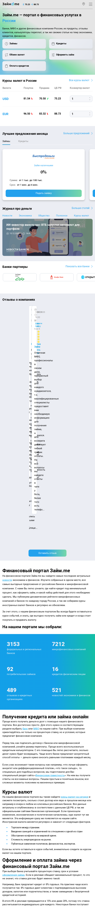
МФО (36, 526)
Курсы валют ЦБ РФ (12, 795)
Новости (7, 215)
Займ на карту (56, 799)
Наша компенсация (59, 775)
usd (6, 99)
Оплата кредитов (10, 821)
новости (7, 377)
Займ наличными (43, 165)
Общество (44, 215)
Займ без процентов (59, 812)
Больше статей (80, 208)
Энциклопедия (9, 787)
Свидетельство (9, 879)
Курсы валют (81, 215)
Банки (5, 808)
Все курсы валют (79, 80)
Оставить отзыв (47, 350)
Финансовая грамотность (50, 573)
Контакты (17, 775)
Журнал (6, 782)
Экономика (25, 215)
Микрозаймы (55, 782)
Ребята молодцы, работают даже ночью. (28, 318)
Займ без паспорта (58, 808)
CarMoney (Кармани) (18, 312)
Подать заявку (44, 193)
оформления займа (13, 672)
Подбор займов (9, 825)
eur (5, 114)
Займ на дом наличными (61, 795)
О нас (5, 775)
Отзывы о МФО (9, 804)
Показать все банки (77, 266)
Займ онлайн (55, 791)
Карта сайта (79, 775)
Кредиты (6, 816)
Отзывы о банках (10, 799)
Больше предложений (76, 133)
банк (25, 526)
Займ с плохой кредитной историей (66, 804)
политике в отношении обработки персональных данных (48, 864)
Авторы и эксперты (35, 775)
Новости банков (17, 249)
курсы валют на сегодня (74, 594)
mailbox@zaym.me (14, 841)
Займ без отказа (57, 821)
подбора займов (53, 722)
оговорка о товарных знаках (15, 876)
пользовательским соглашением (32, 867)
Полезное (61, 215)
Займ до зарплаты (58, 816)
